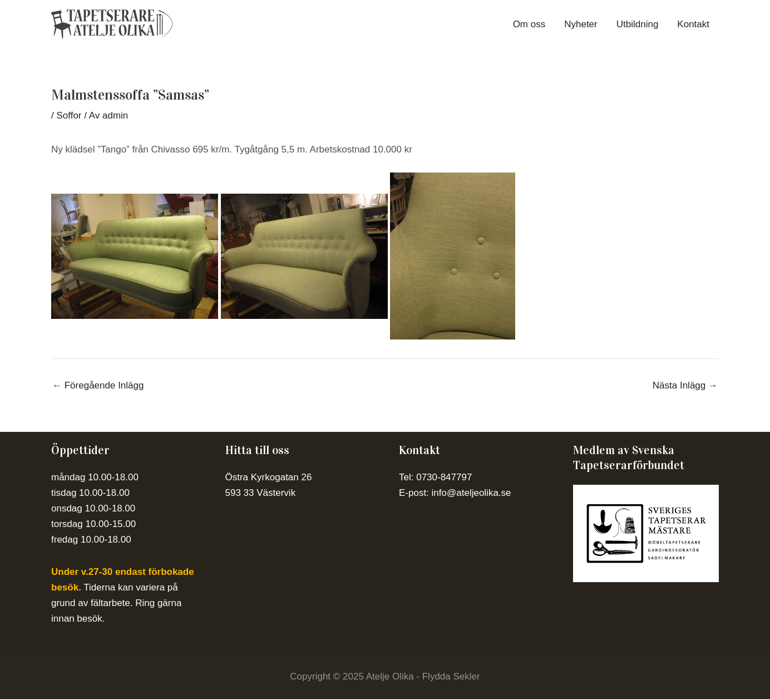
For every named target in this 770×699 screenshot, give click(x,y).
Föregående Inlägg (98, 385)
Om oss (529, 24)
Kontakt (693, 24)
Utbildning (637, 24)
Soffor (68, 115)
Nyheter (581, 24)
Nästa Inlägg (685, 385)
